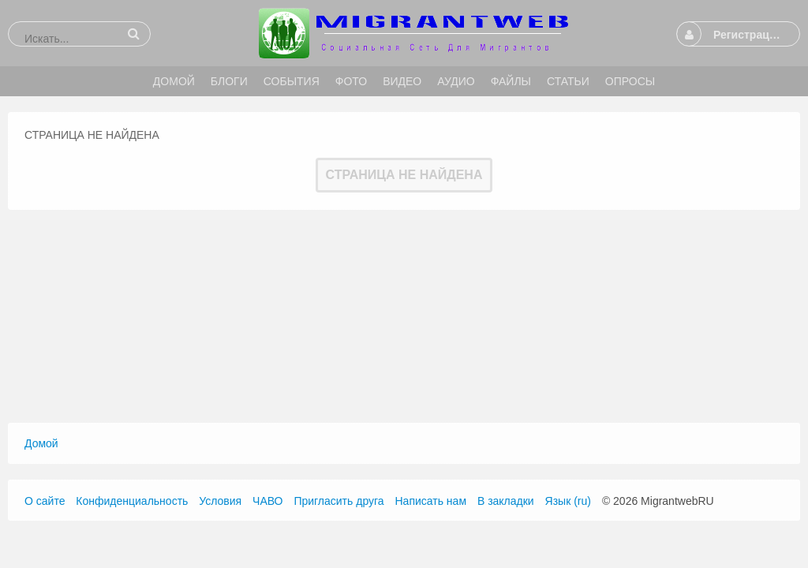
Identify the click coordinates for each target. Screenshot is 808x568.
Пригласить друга (338, 501)
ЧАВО (267, 501)
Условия (220, 501)
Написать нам (431, 501)
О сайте (44, 501)
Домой (41, 443)
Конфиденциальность (132, 501)
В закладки (505, 501)
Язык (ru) (568, 501)
